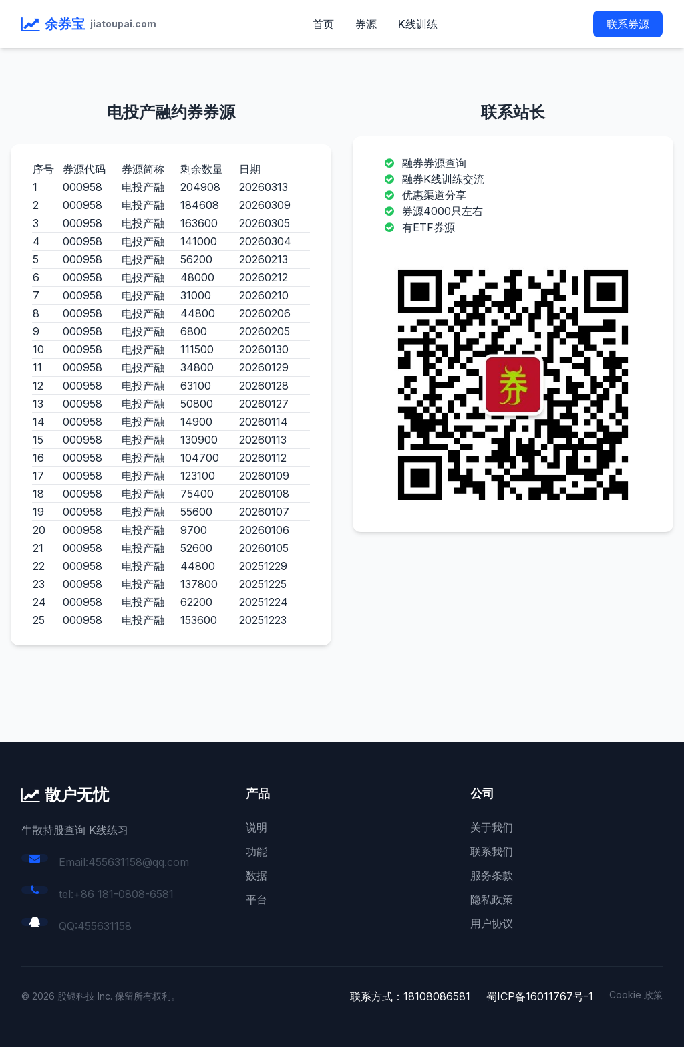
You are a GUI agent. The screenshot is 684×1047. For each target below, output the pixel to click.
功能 (256, 851)
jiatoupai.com (123, 23)
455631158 (104, 926)
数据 (256, 875)
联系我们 (491, 851)
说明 (256, 827)
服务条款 (491, 875)
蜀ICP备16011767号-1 (539, 996)
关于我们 (491, 827)
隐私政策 (491, 899)
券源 (366, 24)
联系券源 (628, 24)
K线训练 (418, 24)
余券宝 (65, 24)
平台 (256, 899)
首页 (323, 24)
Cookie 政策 (636, 994)
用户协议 (491, 923)
